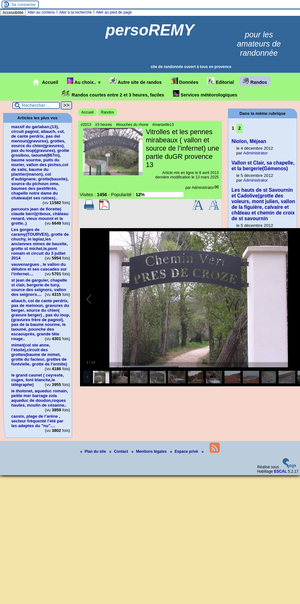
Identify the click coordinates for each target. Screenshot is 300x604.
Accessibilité (13, 12)
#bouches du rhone (132, 124)
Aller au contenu (41, 12)
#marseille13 (163, 124)
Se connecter (23, 4)
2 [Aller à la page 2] (239, 128)
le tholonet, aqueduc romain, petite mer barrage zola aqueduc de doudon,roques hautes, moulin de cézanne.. (39, 398)
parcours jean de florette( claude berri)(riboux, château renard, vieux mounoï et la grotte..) (40, 216)
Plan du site (93, 451)
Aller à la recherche (75, 12)
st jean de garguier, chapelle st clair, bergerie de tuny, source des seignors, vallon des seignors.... (39, 287)
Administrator (203, 187)
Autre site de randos (136, 81)
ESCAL (280, 471)
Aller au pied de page (114, 12)
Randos (255, 81)
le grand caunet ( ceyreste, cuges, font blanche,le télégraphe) (37, 380)
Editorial (220, 81)
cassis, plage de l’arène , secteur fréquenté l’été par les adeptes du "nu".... (37, 421)
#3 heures (103, 124)
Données (185, 81)
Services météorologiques (205, 93)
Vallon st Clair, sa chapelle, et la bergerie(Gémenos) (262, 165)
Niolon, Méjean (248, 141)
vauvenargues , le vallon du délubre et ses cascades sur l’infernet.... (39, 269)
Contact (119, 451)
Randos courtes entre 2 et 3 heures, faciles (113, 93)
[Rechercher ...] (36, 105)
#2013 (86, 124)
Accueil (45, 82)
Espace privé (184, 451)
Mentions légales (150, 451)
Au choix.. (84, 81)
